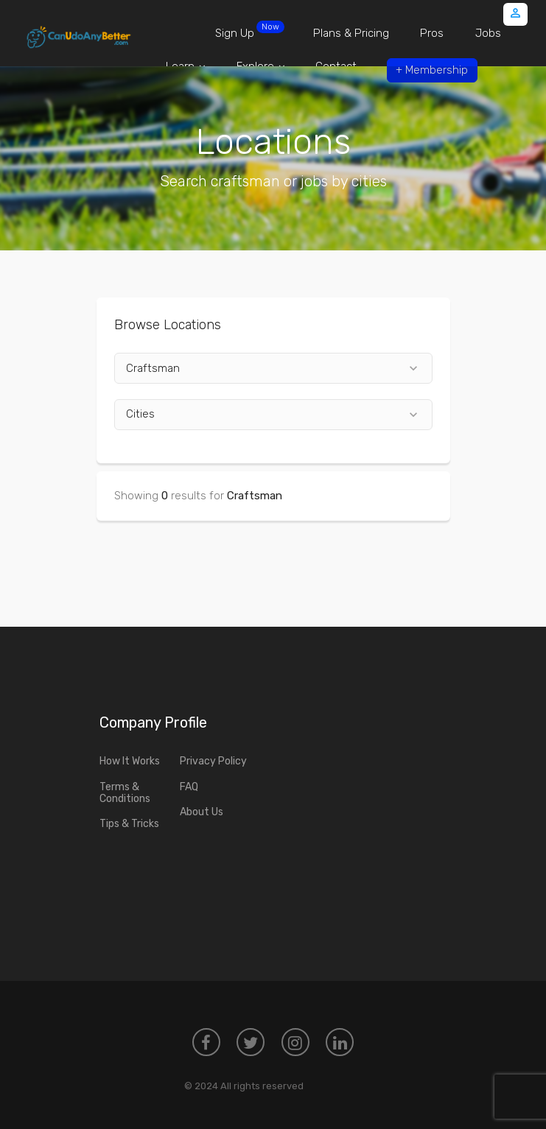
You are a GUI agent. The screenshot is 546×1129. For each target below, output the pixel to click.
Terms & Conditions (124, 793)
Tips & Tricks (129, 823)
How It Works (129, 761)
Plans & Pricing (351, 33)
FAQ (189, 787)
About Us (201, 812)
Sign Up (249, 30)
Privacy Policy (213, 761)
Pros (432, 33)
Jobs (488, 33)
